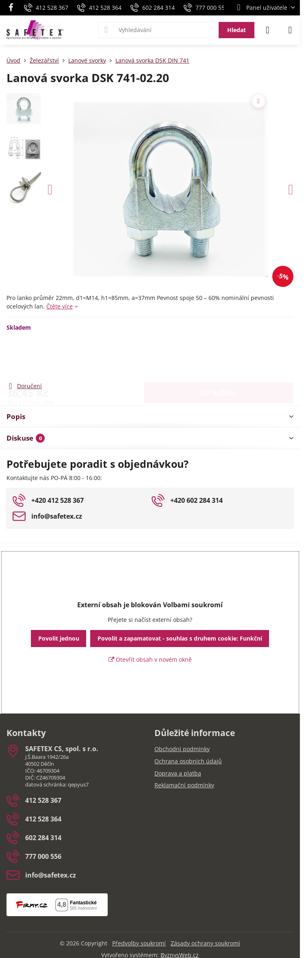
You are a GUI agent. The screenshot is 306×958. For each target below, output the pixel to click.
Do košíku (219, 356)
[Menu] (290, 30)
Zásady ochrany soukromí (205, 943)
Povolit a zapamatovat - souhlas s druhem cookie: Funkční (180, 638)
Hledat (236, 30)
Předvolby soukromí (139, 943)
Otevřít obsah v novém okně (150, 659)
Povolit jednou (58, 638)
